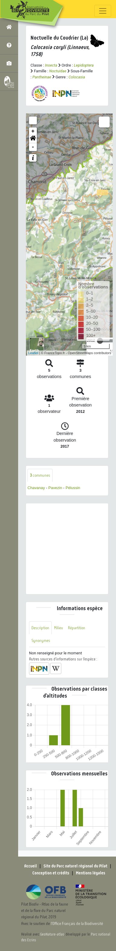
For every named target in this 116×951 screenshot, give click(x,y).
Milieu (58, 628)
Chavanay (36, 487)
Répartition (76, 628)
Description (40, 628)
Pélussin (73, 487)
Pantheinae (41, 77)
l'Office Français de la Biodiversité (77, 923)
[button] (33, 139)
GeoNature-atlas (52, 934)
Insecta (51, 65)
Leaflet (33, 353)
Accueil (30, 866)
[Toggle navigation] (102, 11)
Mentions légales (90, 873)
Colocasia (77, 77)
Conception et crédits (50, 873)
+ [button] (33, 131)
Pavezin (55, 487)
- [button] (33, 147)
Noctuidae (57, 71)
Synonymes (40, 640)
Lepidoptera (84, 65)
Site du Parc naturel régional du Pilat (75, 866)
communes (40, 475)
